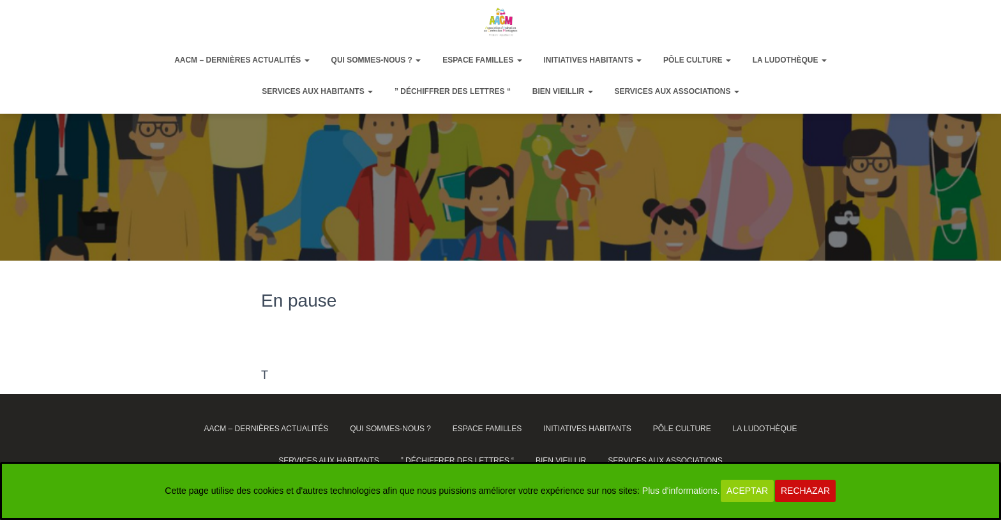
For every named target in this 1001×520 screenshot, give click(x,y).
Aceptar (747, 491)
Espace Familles (482, 60)
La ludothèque (790, 60)
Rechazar (805, 491)
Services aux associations (676, 91)
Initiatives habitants (593, 60)
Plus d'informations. (681, 491)
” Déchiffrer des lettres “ (453, 91)
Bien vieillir (562, 91)
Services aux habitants (317, 91)
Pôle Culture (697, 60)
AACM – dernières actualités (242, 60)
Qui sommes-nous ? (376, 60)
